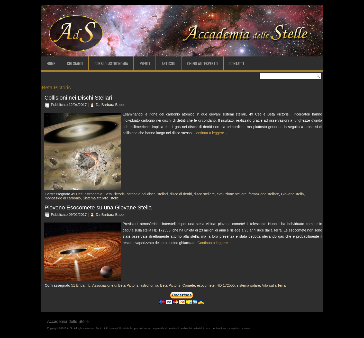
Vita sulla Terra (274, 285)
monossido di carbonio (63, 198)
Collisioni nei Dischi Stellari (78, 97)
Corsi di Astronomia (111, 63)
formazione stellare (264, 194)
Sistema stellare (95, 198)
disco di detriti (181, 194)
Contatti (236, 63)
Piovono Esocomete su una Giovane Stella (98, 207)
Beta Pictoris (114, 194)
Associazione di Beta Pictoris (115, 285)
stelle (114, 198)
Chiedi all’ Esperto (202, 63)
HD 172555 (226, 285)
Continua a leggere (211, 133)
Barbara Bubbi (113, 105)
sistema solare (248, 285)
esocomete (205, 285)
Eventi (145, 63)
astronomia (93, 194)
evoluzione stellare (232, 194)
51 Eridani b (80, 285)
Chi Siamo (75, 63)
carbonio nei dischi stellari (147, 194)
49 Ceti (77, 194)
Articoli (168, 63)
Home (51, 63)
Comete (188, 285)
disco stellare (204, 194)
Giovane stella (292, 194)
